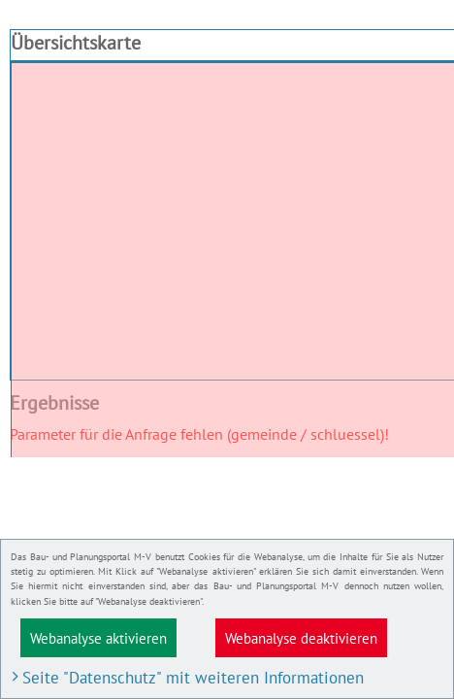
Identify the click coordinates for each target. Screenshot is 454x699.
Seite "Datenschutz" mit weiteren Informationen (193, 677)
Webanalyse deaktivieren (301, 638)
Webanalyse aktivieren (98, 638)
